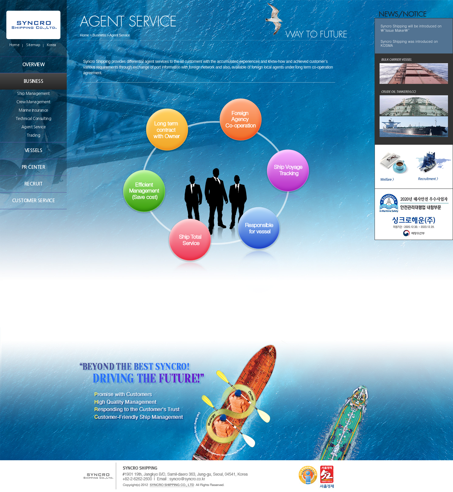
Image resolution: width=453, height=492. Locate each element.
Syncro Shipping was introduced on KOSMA (409, 43)
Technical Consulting (33, 119)
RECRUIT (33, 183)
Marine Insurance (33, 110)
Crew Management (33, 102)
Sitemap (33, 45)
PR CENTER (33, 167)
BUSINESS (33, 81)
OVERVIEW (33, 64)
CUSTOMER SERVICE (33, 200)
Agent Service (33, 127)
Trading (33, 135)
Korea (51, 45)
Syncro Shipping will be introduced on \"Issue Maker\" (411, 28)
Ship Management (33, 94)
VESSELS (33, 150)
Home (14, 45)
